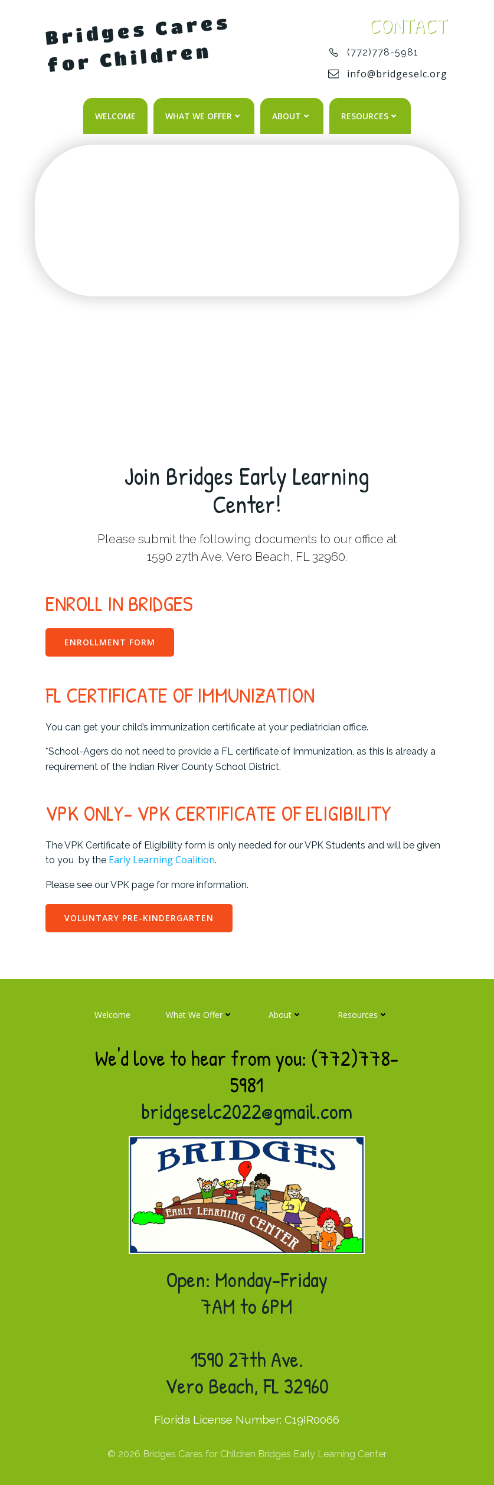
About (292, 114)
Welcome (115, 114)
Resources (370, 114)
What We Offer (204, 114)
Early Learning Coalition (163, 858)
